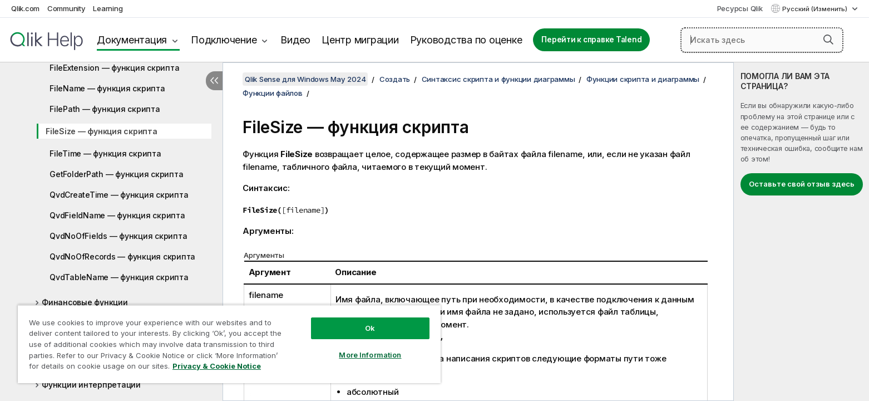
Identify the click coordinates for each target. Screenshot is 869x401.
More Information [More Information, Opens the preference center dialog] (370, 354)
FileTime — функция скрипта (105, 153)
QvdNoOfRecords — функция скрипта (122, 256)
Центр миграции (360, 40)
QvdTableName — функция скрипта (119, 277)
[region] (229, 344)
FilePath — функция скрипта (105, 109)
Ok (370, 328)
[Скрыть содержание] (214, 80)
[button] (828, 39)
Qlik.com (25, 8)
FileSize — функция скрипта (101, 131)
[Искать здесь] (762, 40)
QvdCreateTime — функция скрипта (119, 194)
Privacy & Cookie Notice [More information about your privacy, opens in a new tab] (216, 365)
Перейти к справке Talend (591, 39)
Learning (107, 8)
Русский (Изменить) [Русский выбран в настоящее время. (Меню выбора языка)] (815, 9)
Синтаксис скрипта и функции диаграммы (498, 79)
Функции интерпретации (91, 384)
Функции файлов (273, 93)
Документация (132, 40)
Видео (295, 40)
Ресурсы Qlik (740, 8)
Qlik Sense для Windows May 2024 (305, 79)
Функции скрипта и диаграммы (642, 79)
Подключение (223, 40)
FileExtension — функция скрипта (114, 67)
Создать (394, 79)
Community (66, 8)
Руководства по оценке (466, 40)
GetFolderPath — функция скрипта (116, 174)
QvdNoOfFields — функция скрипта (118, 236)
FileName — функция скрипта (107, 88)
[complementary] (801, 231)
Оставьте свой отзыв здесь (802, 183)
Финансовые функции (85, 302)
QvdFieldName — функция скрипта (117, 215)
